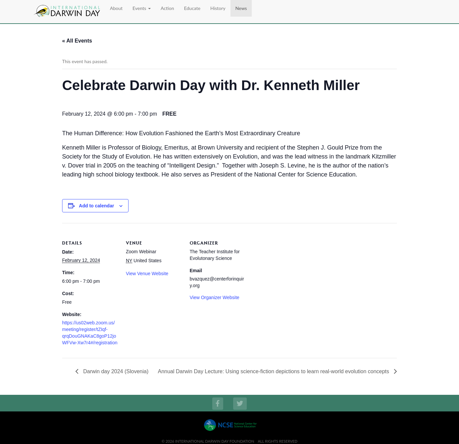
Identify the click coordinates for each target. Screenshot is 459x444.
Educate (192, 8)
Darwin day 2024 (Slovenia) (115, 371)
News (241, 8)
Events (142, 8)
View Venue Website (147, 273)
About (116, 8)
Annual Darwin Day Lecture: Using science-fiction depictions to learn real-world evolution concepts (274, 371)
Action (167, 8)
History (217, 8)
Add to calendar (96, 205)
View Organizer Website (214, 297)
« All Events (77, 41)
